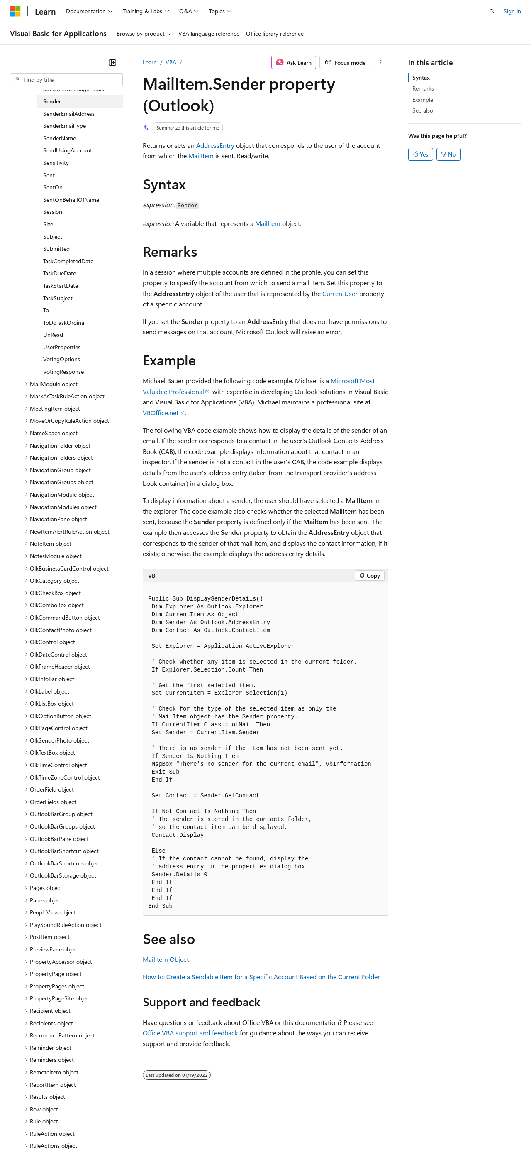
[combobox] (66, 79)
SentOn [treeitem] (53, 187)
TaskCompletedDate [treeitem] (68, 261)
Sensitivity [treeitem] (56, 163)
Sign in (512, 11)
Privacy (181, 1137)
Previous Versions (75, 1137)
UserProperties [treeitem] (61, 347)
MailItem (201, 155)
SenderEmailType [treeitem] (64, 126)
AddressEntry (215, 145)
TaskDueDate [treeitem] (59, 273)
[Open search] (492, 11)
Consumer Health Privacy (238, 1137)
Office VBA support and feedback (190, 1032)
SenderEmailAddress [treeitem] (69, 114)
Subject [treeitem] (52, 236)
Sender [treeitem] (52, 101)
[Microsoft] (15, 11)
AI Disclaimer (26, 1137)
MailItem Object (166, 959)
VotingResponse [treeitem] (63, 371)
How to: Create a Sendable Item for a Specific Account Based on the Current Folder (261, 976)
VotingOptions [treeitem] (61, 359)
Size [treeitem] (48, 224)
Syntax (421, 77)
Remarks (423, 88)
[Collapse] (112, 62)
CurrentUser (340, 293)
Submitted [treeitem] (56, 249)
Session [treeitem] (52, 212)
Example (422, 99)
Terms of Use (303, 1137)
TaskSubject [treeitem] (58, 298)
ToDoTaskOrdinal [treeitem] (64, 322)
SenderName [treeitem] (59, 138)
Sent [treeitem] (49, 175)
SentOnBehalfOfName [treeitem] (71, 199)
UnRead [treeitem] (53, 334)
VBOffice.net (160, 412)
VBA (171, 62)
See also (422, 110)
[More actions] (381, 62)
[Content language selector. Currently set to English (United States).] (48, 1116)
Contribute (148, 1137)
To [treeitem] (46, 310)
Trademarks (343, 1137)
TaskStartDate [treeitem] (60, 285)
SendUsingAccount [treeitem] (67, 150)
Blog (113, 1137)
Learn (150, 62)
